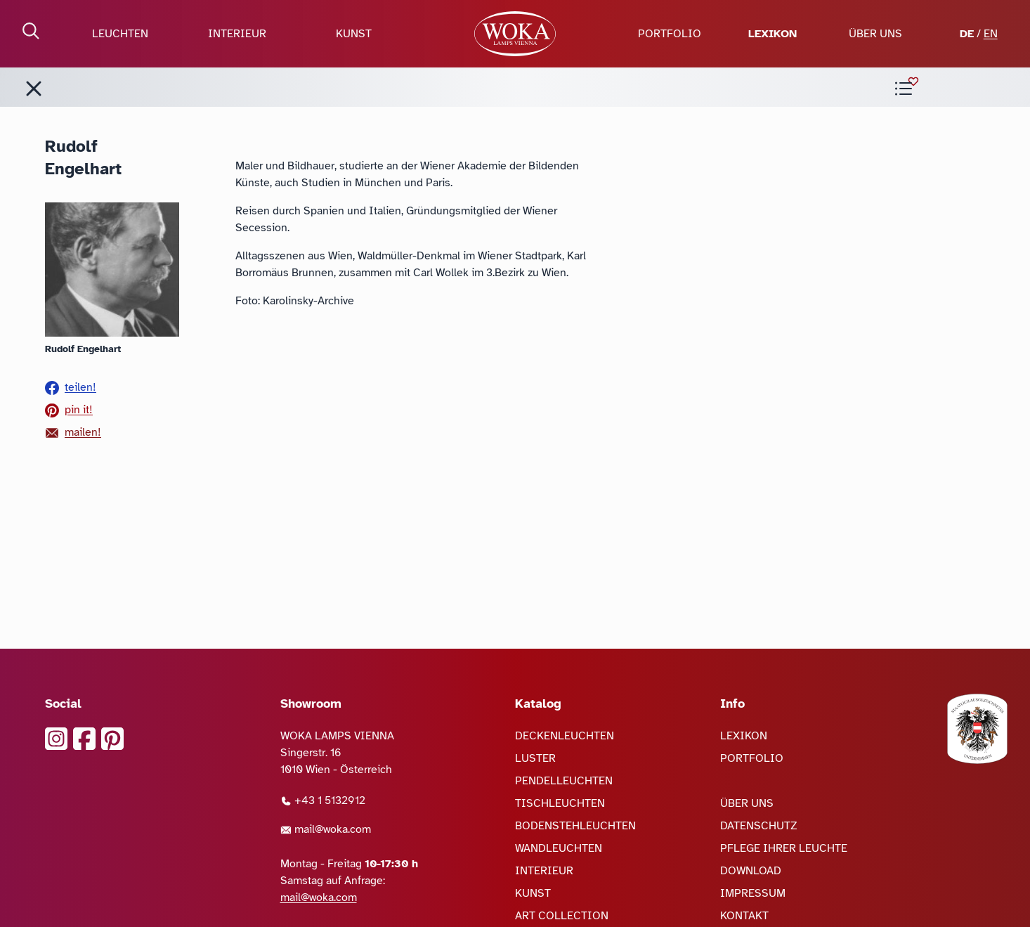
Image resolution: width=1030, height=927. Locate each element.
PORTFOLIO (669, 34)
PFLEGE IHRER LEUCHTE (783, 848)
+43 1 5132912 (322, 800)
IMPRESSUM (752, 893)
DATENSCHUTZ (758, 826)
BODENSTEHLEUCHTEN (575, 826)
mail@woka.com (325, 829)
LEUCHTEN (120, 34)
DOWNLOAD (750, 871)
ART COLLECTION (561, 916)
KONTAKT (744, 916)
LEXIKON (772, 34)
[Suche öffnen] (31, 30)
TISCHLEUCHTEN (560, 803)
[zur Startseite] (515, 33)
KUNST (354, 34)
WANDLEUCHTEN (558, 848)
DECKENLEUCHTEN (564, 736)
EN (991, 34)
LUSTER (535, 758)
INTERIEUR (237, 34)
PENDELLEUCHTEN (564, 781)
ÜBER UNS (875, 34)
